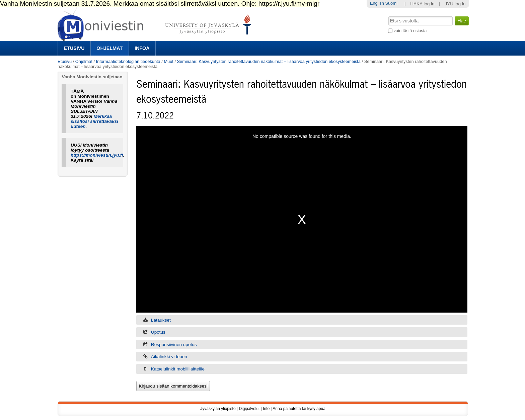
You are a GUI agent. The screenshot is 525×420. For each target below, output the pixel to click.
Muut (168, 61)
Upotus (158, 332)
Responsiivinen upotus (174, 344)
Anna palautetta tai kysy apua (299, 408)
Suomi (391, 3)
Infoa (142, 48)
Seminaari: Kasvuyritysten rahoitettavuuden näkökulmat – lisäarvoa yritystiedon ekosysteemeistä (269, 61)
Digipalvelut (249, 408)
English (377, 3)
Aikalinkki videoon (169, 356)
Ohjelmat (109, 48)
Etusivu (74, 48)
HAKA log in (422, 3)
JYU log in (455, 3)
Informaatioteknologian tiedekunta (128, 61)
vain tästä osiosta (410, 30)
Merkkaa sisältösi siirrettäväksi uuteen (94, 121)
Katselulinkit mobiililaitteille (178, 368)
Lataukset (161, 320)
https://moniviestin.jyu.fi (97, 155)
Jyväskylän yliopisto (217, 408)
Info (266, 408)
